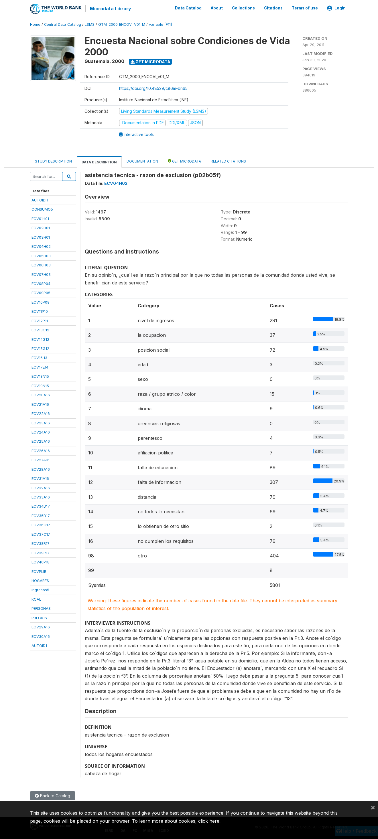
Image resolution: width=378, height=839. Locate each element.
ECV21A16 (40, 403)
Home (35, 24)
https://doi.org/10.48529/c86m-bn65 (153, 87)
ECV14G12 (40, 339)
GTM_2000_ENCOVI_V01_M (121, 24)
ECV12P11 (40, 320)
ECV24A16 (41, 432)
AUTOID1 (39, 645)
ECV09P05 (41, 292)
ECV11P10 (40, 311)
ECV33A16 (41, 496)
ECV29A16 (41, 626)
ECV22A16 (41, 413)
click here (208, 821)
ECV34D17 (41, 506)
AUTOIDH (40, 199)
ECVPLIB (39, 571)
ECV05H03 (41, 255)
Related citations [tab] (228, 161)
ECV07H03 (41, 274)
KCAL (36, 599)
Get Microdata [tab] (184, 160)
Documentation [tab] (142, 161)
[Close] (373, 807)
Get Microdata (150, 61)
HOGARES (40, 580)
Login (336, 8)
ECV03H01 (41, 236)
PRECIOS (39, 617)
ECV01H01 (40, 218)
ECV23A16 (41, 422)
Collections (243, 8)
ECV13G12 (40, 329)
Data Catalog (188, 8)
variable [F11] (160, 24)
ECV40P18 (41, 561)
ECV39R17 (41, 552)
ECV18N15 (40, 376)
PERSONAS (41, 608)
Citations (273, 8)
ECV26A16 (41, 450)
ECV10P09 (41, 302)
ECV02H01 (41, 227)
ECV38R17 (41, 543)
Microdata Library (110, 8)
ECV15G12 (40, 348)
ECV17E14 (40, 367)
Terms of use (305, 8)
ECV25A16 (41, 441)
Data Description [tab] (99, 161)
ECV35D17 (41, 515)
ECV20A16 (41, 394)
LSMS (89, 24)
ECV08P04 (41, 283)
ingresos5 (40, 589)
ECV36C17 (41, 524)
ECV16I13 (39, 357)
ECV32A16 (41, 487)
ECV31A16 (40, 478)
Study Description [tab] (53, 161)
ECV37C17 (41, 533)
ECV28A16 (41, 468)
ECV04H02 (41, 246)
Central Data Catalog (62, 24)
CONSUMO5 (42, 209)
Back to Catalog (52, 795)
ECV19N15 (40, 385)
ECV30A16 (41, 636)
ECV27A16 (41, 459)
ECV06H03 (41, 264)
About (217, 8)
